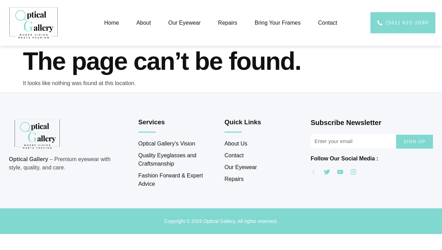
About (143, 23)
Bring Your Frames (278, 23)
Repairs (227, 23)
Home (111, 23)
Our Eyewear (184, 23)
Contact (327, 23)
